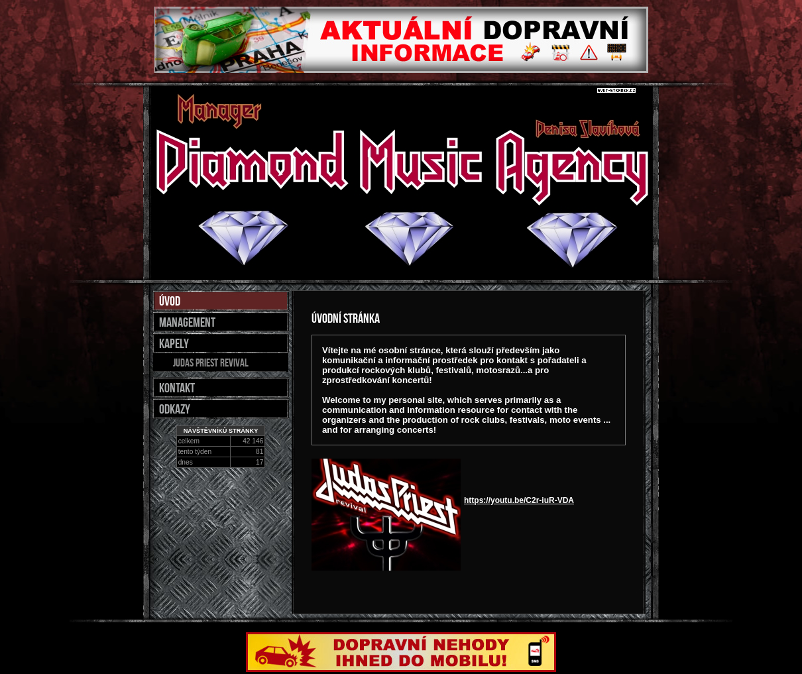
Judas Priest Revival (211, 362)
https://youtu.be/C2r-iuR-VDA (519, 500)
